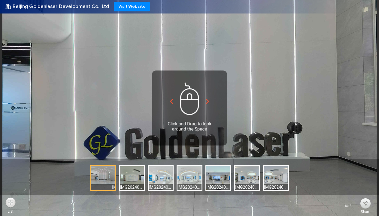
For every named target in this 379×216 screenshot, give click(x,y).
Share (365, 212)
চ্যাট (344, 206)
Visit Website (132, 6)
